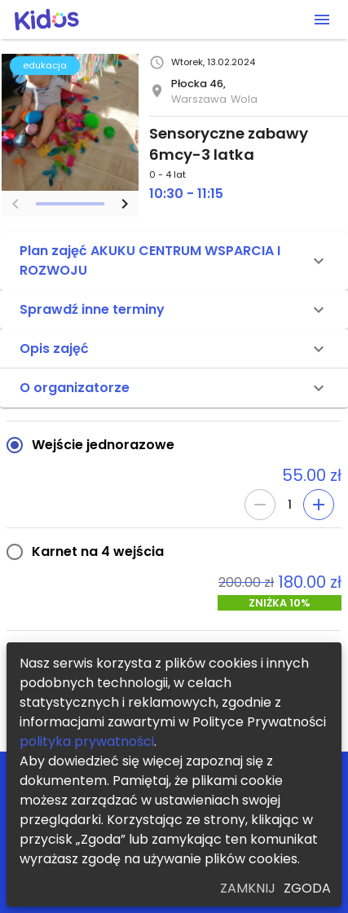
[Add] (318, 504)
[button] (174, 261)
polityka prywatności (87, 741)
